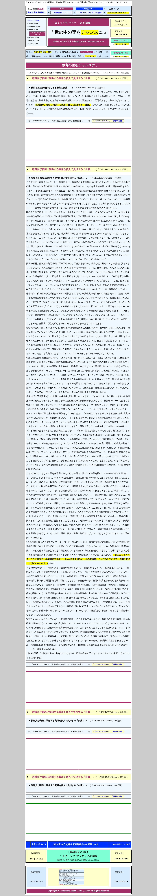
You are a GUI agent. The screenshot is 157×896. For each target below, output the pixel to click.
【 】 (61, 13)
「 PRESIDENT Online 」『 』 (108, 121)
